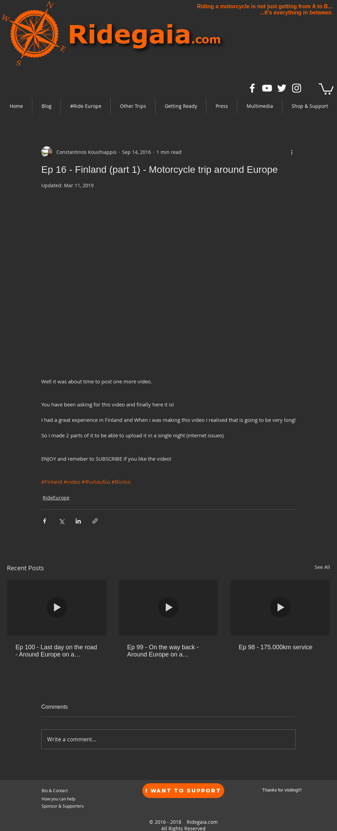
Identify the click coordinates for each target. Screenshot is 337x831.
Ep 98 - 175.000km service (275, 647)
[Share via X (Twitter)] (61, 521)
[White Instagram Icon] (297, 88)
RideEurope (56, 497)
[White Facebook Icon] (252, 88)
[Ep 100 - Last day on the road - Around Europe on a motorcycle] (57, 608)
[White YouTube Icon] (267, 88)
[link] (326, 88)
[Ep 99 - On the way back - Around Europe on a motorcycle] (168, 608)
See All (322, 567)
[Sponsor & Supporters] (64, 806)
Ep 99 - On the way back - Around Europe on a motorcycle (163, 651)
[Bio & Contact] (74, 790)
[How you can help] (69, 799)
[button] (85, 106)
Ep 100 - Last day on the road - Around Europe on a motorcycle (56, 651)
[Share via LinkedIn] (78, 521)
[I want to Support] (183, 790)
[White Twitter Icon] (282, 88)
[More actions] (291, 152)
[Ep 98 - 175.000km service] (280, 608)
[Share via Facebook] (44, 521)
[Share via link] (95, 521)
